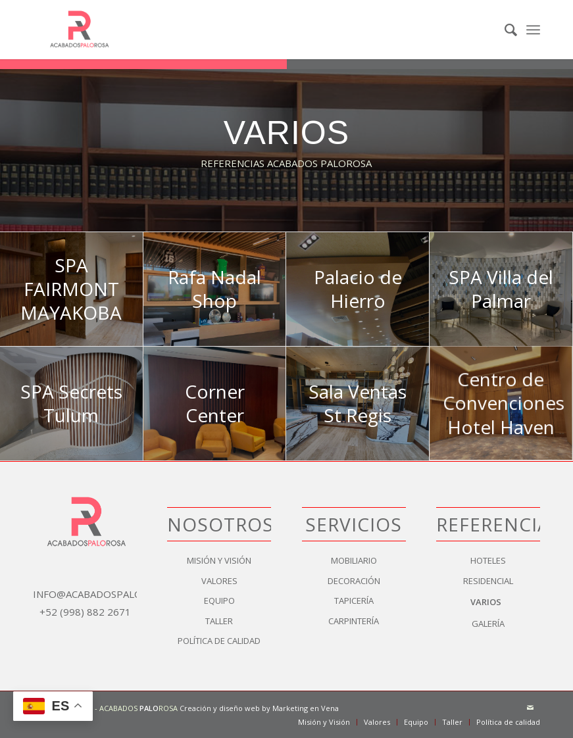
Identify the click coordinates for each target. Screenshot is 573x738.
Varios (485, 602)
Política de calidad (219, 641)
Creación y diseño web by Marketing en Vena (259, 708)
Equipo (219, 600)
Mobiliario (354, 560)
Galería (488, 623)
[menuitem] (504, 29)
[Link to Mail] (530, 708)
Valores (219, 581)
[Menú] (533, 29)
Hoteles (488, 560)
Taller (219, 621)
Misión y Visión (219, 560)
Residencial (488, 581)
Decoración (354, 581)
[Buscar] (504, 29)
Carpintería (353, 621)
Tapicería (354, 600)
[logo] (78, 29)
